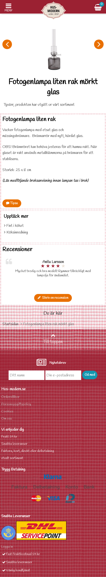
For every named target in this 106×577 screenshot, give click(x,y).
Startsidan (10, 324)
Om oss (6, 418)
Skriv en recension (53, 298)
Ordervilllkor (10, 397)
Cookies (7, 411)
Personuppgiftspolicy (16, 404)
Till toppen (53, 339)
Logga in (7, 547)
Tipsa (12, 203)
